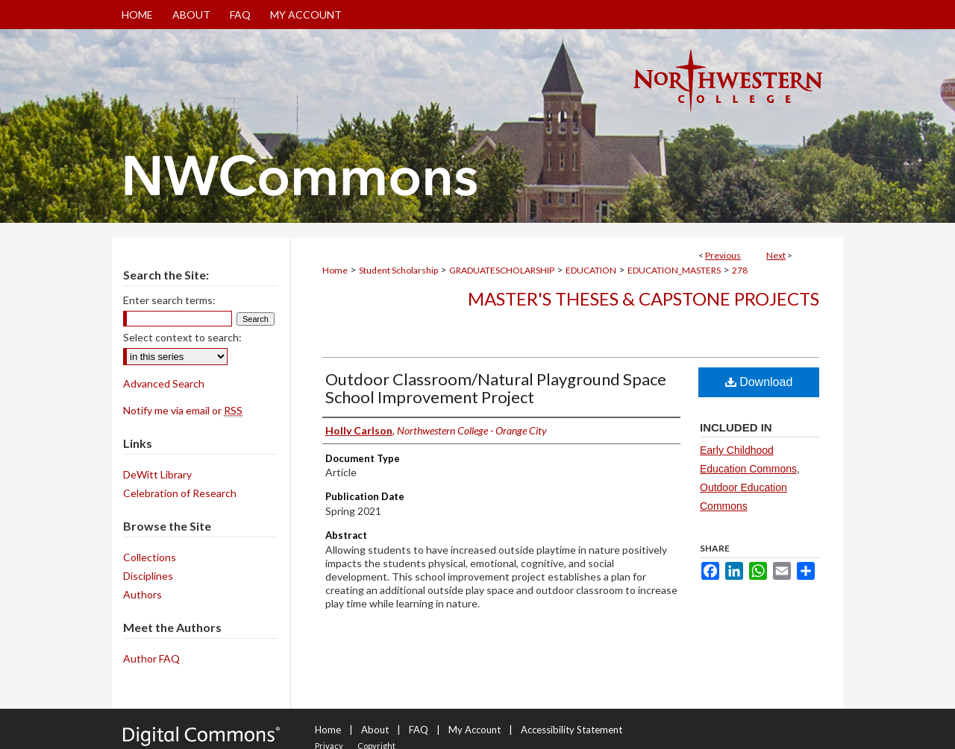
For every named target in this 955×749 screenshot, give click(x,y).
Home (335, 270)
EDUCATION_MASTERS (674, 270)
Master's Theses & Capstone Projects (643, 298)
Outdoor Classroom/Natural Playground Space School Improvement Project (495, 388)
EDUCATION (591, 270)
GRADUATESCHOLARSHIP (501, 270)
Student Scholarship (398, 270)
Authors (142, 594)
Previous (723, 255)
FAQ (418, 730)
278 (740, 270)
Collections (149, 557)
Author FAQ (151, 658)
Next (776, 255)
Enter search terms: (169, 300)
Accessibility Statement (571, 730)
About (375, 730)
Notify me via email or (182, 410)
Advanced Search (163, 383)
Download (759, 382)
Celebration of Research (180, 493)
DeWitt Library (157, 474)
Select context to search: (182, 337)
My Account (474, 730)
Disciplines (148, 575)
